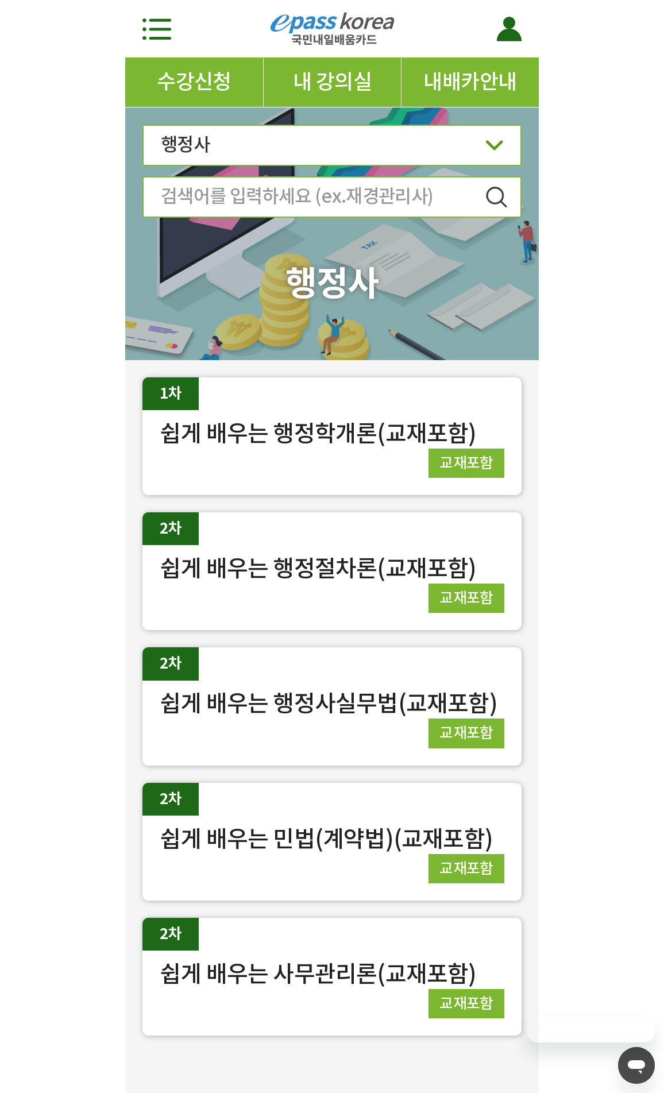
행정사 (332, 148)
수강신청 (194, 81)
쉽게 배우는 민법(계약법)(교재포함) (326, 838)
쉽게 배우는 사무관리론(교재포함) (318, 973)
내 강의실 (332, 81)
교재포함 (466, 462)
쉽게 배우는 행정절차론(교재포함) (318, 568)
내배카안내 (469, 81)
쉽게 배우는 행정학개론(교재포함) (318, 433)
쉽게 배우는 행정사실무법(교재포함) (328, 703)
